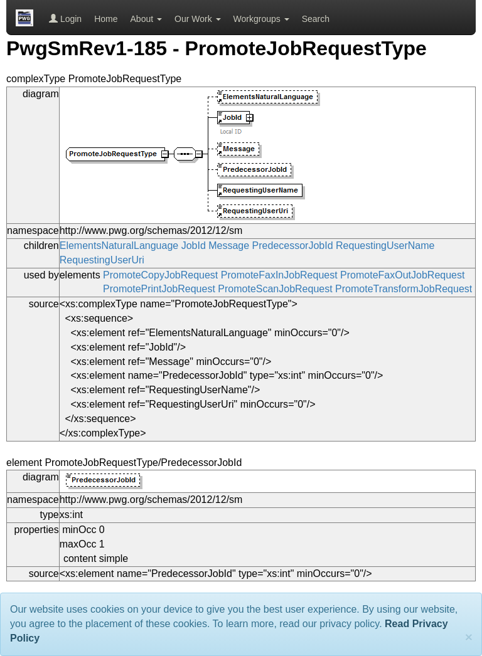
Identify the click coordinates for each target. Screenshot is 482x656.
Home (105, 19)
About (146, 19)
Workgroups (261, 19)
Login (65, 19)
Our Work (197, 19)
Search (315, 19)
